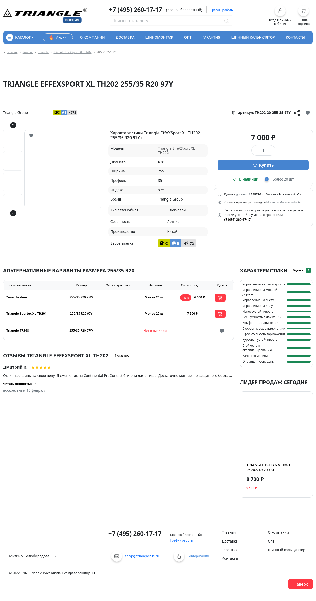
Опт (271, 541)
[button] (280, 15)
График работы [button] (222, 10)
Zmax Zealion (16, 297)
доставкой (243, 194)
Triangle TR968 (17, 330)
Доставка (230, 541)
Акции (58, 37)
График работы (181, 540)
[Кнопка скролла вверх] (13, 125)
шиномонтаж (159, 37)
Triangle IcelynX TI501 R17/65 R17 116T (268, 467)
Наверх (300, 584)
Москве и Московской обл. (284, 202)
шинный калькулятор (253, 37)
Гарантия (230, 549)
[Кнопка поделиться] (297, 112)
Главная (12, 52)
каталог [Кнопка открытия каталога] (18, 37)
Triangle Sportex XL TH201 (26, 313)
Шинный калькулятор (286, 549)
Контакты (230, 558)
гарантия (211, 37)
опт (187, 37)
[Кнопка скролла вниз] (13, 213)
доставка (125, 37)
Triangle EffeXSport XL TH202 (72, 52)
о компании (92, 37)
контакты (295, 37)
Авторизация (199, 556)
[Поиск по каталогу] (226, 20)
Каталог (28, 52)
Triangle (43, 52)
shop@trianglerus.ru (142, 556)
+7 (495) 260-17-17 (135, 9)
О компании (278, 532)
